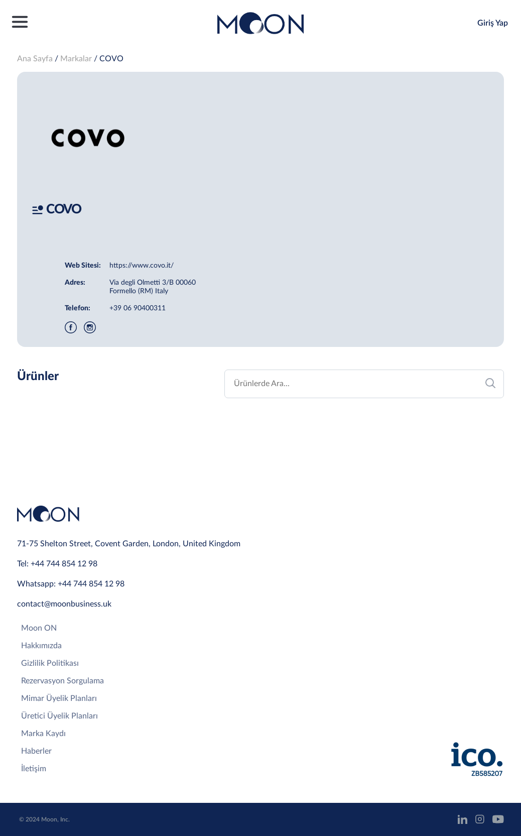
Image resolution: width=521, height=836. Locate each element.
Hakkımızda (41, 646)
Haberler (36, 751)
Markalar (76, 59)
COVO (111, 59)
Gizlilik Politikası (50, 663)
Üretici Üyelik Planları (59, 716)
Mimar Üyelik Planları (59, 698)
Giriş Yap (492, 23)
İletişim (33, 769)
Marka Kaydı (43, 734)
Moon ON (39, 628)
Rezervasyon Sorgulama (62, 681)
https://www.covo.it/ (141, 265)
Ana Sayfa (35, 59)
